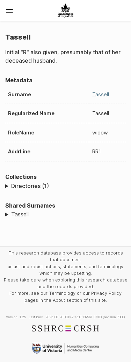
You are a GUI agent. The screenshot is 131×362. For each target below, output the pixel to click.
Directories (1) (30, 185)
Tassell (100, 94)
